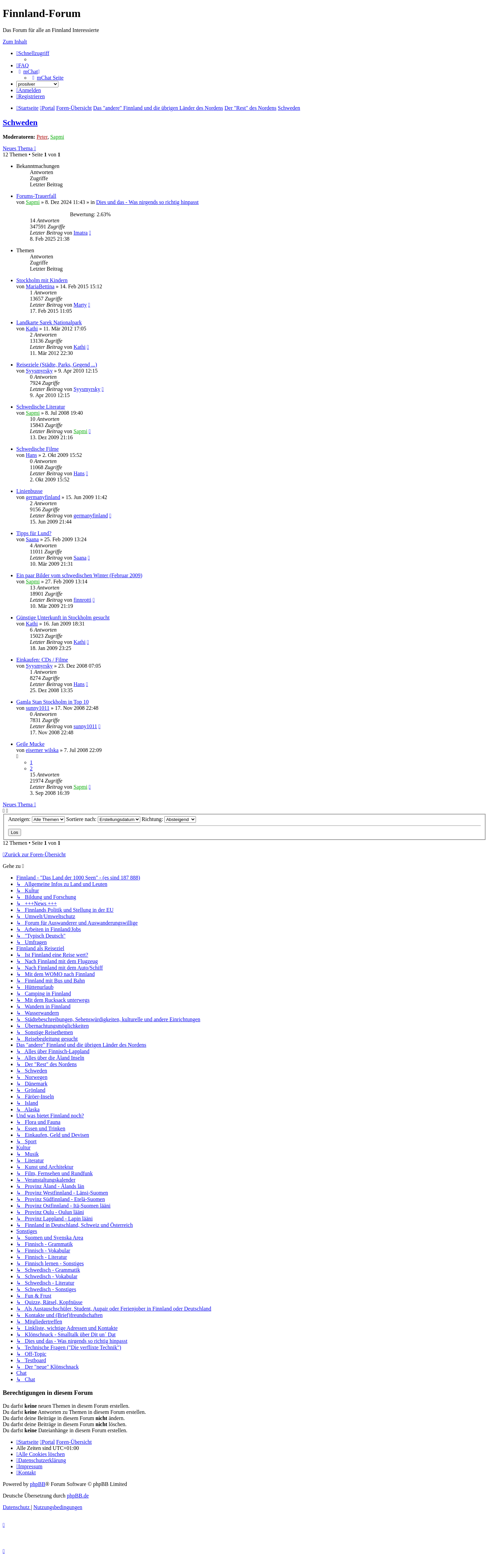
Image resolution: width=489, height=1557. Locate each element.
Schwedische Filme (37, 449)
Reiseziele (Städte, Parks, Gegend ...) (56, 364)
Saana (32, 539)
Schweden (20, 122)
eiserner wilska (42, 750)
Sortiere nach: (103, 819)
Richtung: (169, 819)
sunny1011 (38, 708)
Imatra (80, 233)
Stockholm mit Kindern (42, 280)
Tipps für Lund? (33, 533)
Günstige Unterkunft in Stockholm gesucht (63, 617)
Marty (80, 305)
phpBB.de (78, 1496)
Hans (31, 455)
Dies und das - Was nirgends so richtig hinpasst (147, 202)
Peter (42, 137)
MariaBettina (40, 286)
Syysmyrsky (39, 371)
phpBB (37, 1484)
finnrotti (82, 600)
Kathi (32, 328)
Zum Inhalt (15, 42)
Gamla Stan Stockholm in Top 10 (52, 702)
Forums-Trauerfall (36, 196)
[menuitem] (22, 65)
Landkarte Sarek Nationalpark (49, 322)
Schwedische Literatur (40, 407)
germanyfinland (43, 497)
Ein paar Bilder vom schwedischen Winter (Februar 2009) (79, 575)
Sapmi (57, 137)
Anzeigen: (36, 819)
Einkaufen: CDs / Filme (42, 660)
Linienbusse (29, 491)
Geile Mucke (30, 744)
